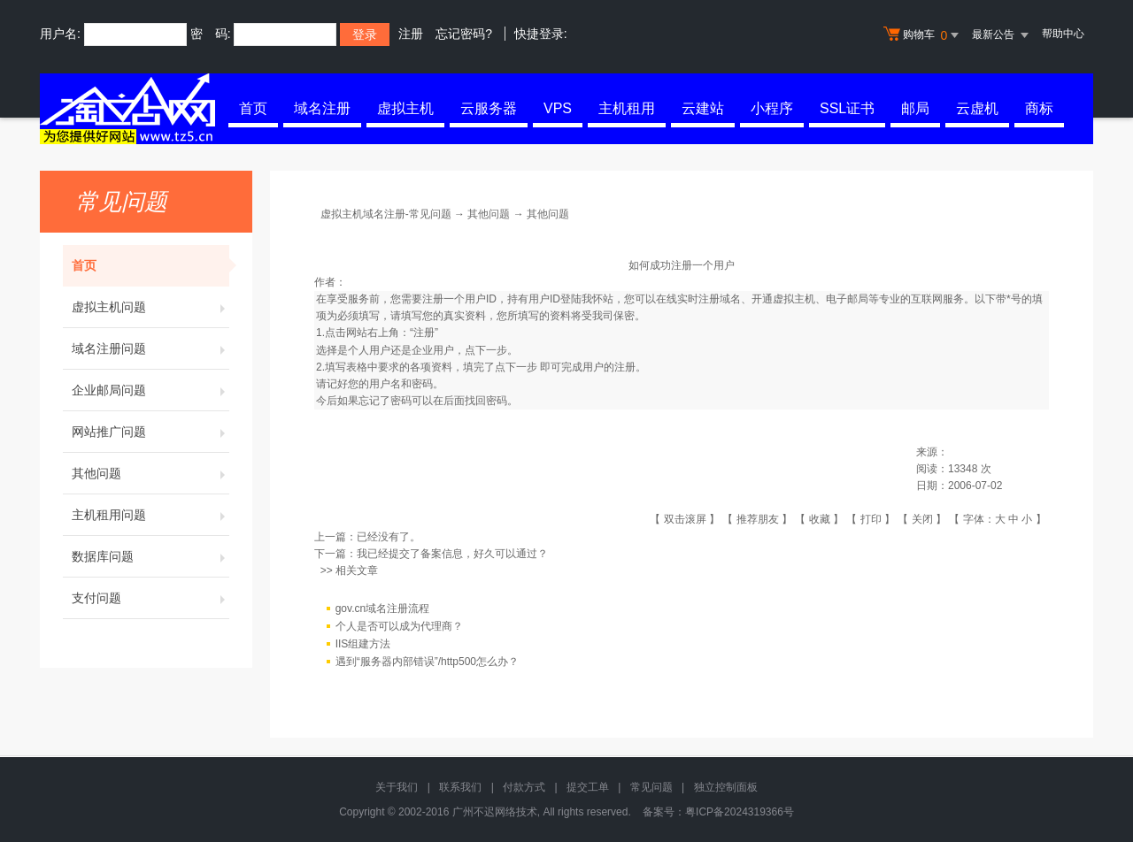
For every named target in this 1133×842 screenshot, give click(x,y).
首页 (253, 108)
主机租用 (626, 108)
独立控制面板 (726, 787)
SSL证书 (847, 108)
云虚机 (977, 108)
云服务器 (488, 108)
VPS (557, 108)
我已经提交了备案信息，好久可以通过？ (452, 553)
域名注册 (322, 108)
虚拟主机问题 (150, 307)
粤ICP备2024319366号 (739, 812)
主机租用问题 (150, 515)
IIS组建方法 (363, 644)
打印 (871, 519)
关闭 (922, 519)
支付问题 (150, 598)
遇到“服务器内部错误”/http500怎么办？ (427, 661)
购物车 (923, 35)
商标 (1039, 108)
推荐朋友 (757, 519)
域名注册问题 (150, 348)
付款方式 (524, 787)
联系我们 (460, 787)
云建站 (703, 108)
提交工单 (587, 787)
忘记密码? (463, 34)
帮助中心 (1063, 33)
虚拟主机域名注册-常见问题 (385, 214)
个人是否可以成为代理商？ (399, 626)
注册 (410, 34)
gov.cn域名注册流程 (382, 608)
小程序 (772, 108)
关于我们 (396, 787)
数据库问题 (150, 556)
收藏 (819, 519)
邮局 (915, 108)
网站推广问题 (150, 432)
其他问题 (150, 473)
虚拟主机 (405, 108)
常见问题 (651, 787)
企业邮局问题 (150, 390)
